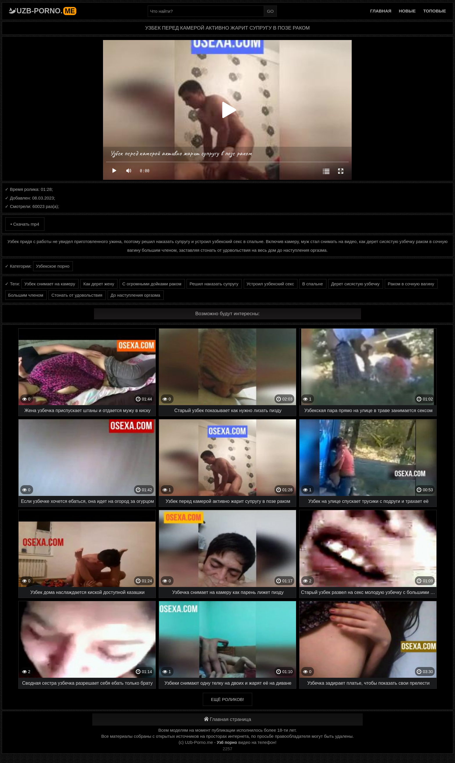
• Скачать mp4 (24, 224)
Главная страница (227, 719)
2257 (227, 748)
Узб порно (227, 742)
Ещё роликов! (227, 699)
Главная (380, 10)
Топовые (434, 10)
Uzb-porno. (46, 11)
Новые (407, 10)
